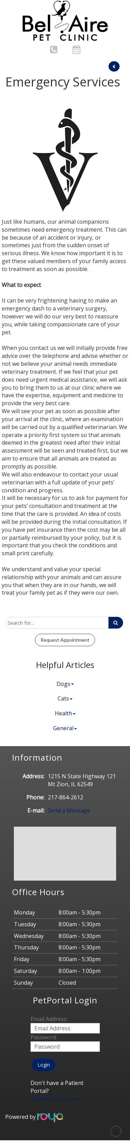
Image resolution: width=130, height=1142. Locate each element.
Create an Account (54, 1098)
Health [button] (65, 713)
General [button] (65, 728)
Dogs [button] (65, 684)
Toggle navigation (15, 10)
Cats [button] (65, 698)
